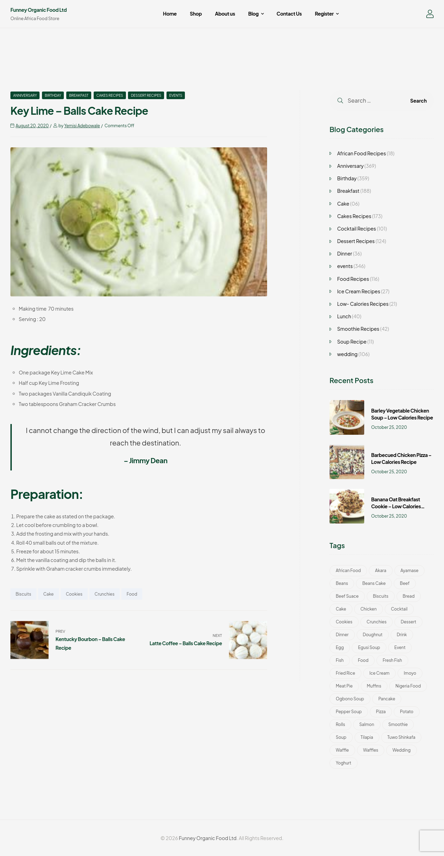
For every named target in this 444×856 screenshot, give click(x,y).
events (175, 95)
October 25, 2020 (389, 427)
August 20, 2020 (32, 125)
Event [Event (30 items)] (399, 647)
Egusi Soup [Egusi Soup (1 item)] (369, 647)
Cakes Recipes (109, 95)
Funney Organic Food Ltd (38, 10)
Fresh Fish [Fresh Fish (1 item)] (392, 660)
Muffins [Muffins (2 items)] (374, 686)
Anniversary (25, 95)
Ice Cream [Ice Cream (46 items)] (379, 673)
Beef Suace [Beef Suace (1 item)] (347, 596)
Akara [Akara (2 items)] (380, 570)
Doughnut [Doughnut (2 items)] (373, 634)
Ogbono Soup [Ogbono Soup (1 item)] (350, 698)
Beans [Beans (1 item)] (342, 583)
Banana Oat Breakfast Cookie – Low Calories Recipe (396, 503)
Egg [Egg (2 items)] (340, 647)
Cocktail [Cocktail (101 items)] (399, 609)
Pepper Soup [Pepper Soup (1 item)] (349, 711)
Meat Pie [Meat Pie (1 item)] (344, 686)
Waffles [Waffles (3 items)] (370, 750)
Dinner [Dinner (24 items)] (342, 634)
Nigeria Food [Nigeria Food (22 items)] (408, 686)
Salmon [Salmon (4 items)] (366, 724)
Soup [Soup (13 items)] (341, 737)
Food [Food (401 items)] (363, 660)
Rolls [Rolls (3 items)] (340, 724)
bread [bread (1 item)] (409, 596)
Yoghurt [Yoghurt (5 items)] (343, 763)
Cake (48, 594)
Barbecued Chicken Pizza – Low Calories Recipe (401, 458)
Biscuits (23, 594)
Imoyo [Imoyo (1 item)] (410, 673)
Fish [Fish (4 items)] (340, 660)
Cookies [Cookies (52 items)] (344, 621)
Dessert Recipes (146, 95)
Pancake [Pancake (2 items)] (386, 698)
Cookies (74, 594)
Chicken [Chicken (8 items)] (368, 609)
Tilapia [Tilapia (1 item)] (367, 737)
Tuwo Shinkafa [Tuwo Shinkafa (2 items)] (401, 737)
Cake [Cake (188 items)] (341, 609)
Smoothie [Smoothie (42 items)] (398, 724)
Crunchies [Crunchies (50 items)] (377, 621)
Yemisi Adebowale (82, 125)
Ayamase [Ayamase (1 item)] (410, 570)
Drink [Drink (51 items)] (402, 634)
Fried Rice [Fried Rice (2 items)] (345, 673)
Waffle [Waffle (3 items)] (342, 750)
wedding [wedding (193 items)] (401, 750)
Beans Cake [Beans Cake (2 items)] (373, 583)
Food (132, 594)
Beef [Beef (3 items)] (405, 583)
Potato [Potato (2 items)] (406, 711)
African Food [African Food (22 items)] (348, 570)
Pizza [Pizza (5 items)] (381, 711)
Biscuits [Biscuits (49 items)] (380, 596)
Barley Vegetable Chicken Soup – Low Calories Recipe (402, 414)
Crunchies (105, 594)
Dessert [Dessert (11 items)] (408, 621)
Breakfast (78, 95)
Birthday (53, 95)
